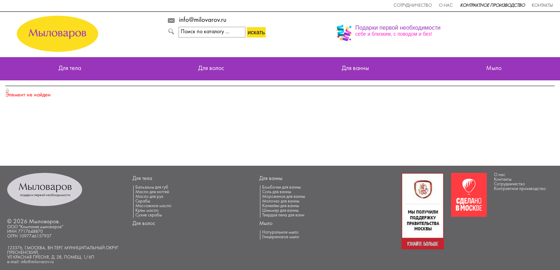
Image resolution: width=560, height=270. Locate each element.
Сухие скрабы (148, 215)
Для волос (211, 69)
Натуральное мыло (280, 232)
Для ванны (355, 69)
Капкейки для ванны (280, 206)
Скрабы (142, 201)
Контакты (542, 6)
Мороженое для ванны (283, 197)
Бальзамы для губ (151, 187)
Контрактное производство (492, 6)
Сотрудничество (413, 6)
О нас (446, 6)
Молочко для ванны (280, 201)
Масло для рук (149, 197)
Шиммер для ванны (280, 211)
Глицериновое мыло (280, 237)
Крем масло (147, 211)
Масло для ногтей (152, 192)
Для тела (70, 69)
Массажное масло (153, 206)
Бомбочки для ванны (281, 187)
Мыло (493, 69)
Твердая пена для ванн (283, 215)
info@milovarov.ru (202, 20)
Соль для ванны (276, 192)
